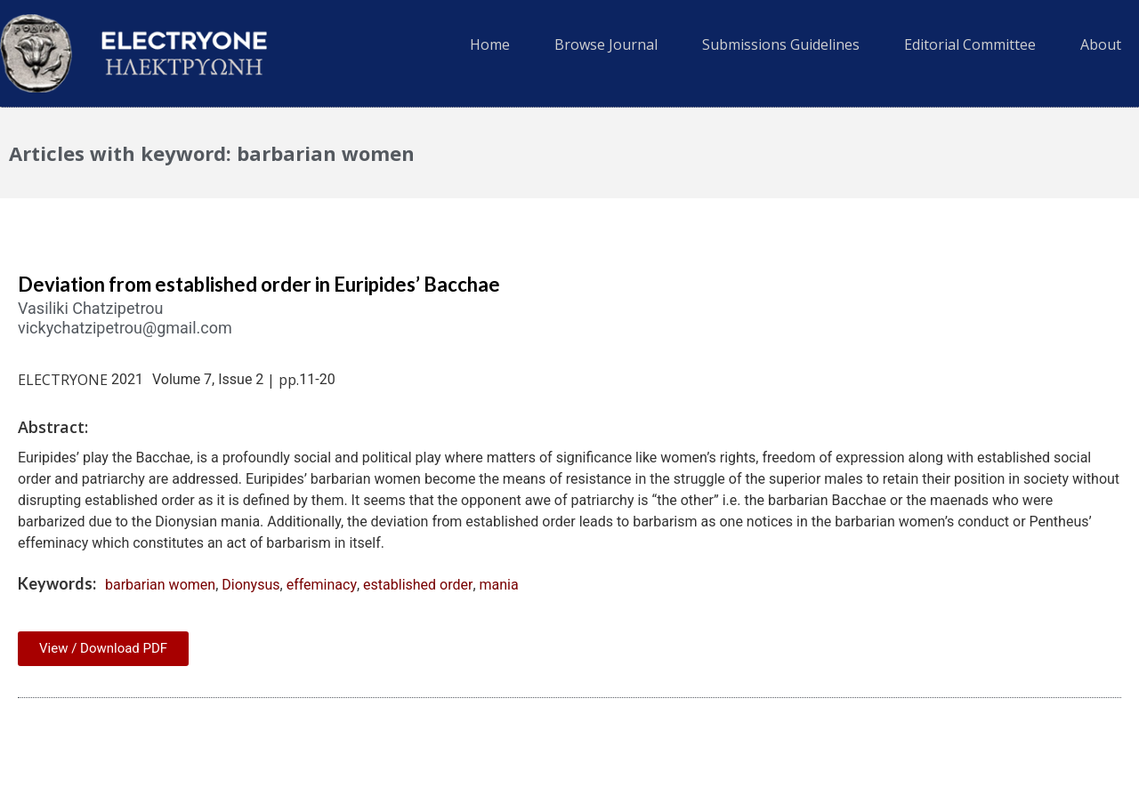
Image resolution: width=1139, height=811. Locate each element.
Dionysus (250, 584)
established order (418, 584)
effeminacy (322, 584)
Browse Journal (606, 44)
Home (490, 44)
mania (499, 584)
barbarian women (160, 584)
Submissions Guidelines (781, 44)
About (1100, 44)
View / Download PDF (103, 648)
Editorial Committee (970, 44)
